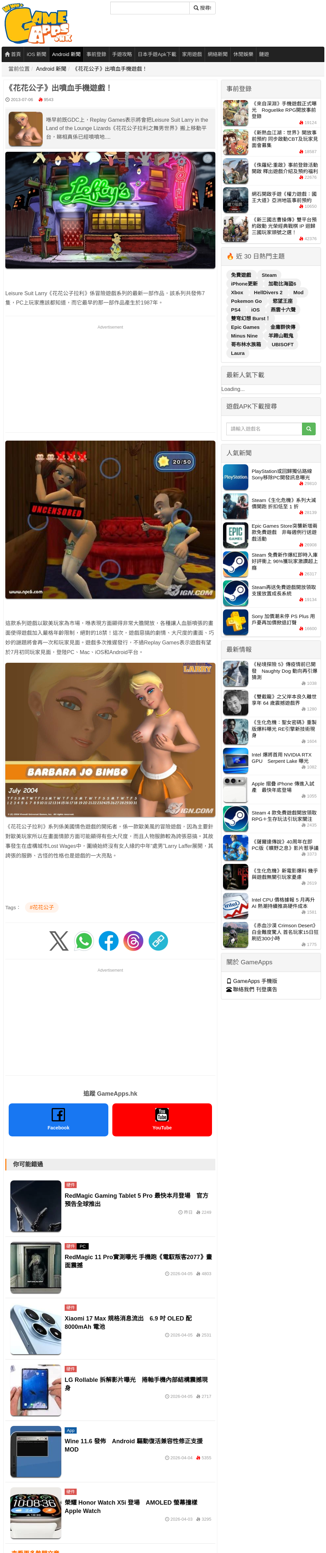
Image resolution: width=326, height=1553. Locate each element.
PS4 (236, 310)
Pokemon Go (247, 301)
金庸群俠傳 (282, 327)
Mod (298, 292)
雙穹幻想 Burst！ (250, 318)
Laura (238, 353)
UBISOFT (283, 344)
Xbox (238, 292)
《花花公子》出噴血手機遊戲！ (110, 69)
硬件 (70, 1184)
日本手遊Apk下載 (157, 54)
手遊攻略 (122, 54)
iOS (256, 310)
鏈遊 (264, 54)
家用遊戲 (192, 54)
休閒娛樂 (243, 54)
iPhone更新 (245, 284)
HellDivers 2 (269, 292)
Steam (269, 275)
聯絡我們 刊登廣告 (251, 989)
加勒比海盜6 (282, 284)
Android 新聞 (66, 54)
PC (83, 1246)
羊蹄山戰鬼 (280, 336)
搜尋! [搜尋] (202, 8)
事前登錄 (96, 54)
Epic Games (246, 327)
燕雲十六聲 (283, 310)
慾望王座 (283, 301)
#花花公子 (42, 907)
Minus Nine (245, 336)
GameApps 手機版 (251, 981)
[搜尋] (150, 8)
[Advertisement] (110, 377)
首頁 (13, 54)
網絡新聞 (218, 54)
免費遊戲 (241, 275)
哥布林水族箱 (246, 344)
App (70, 1430)
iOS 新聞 (36, 54)
